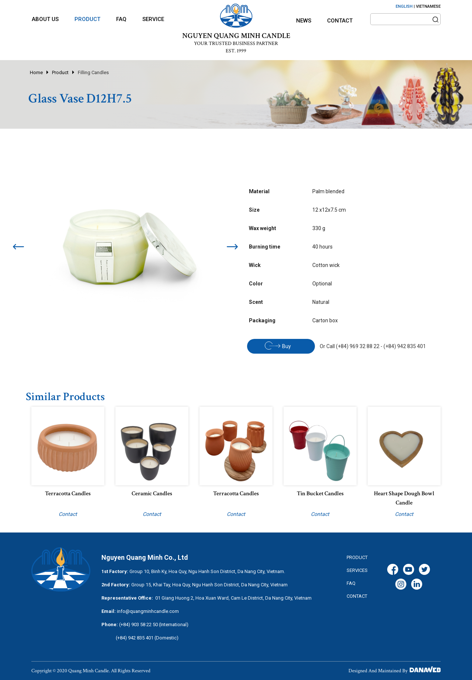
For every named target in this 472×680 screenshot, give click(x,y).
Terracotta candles (68, 493)
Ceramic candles (152, 493)
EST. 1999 (236, 51)
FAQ (351, 583)
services (357, 570)
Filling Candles (93, 72)
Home (36, 72)
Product (60, 72)
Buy (278, 345)
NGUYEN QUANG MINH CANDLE (236, 36)
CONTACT (357, 596)
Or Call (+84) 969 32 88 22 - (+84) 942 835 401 (373, 346)
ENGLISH (404, 6)
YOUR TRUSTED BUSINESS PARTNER (236, 43)
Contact (340, 20)
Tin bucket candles (320, 493)
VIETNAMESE (428, 6)
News (303, 20)
